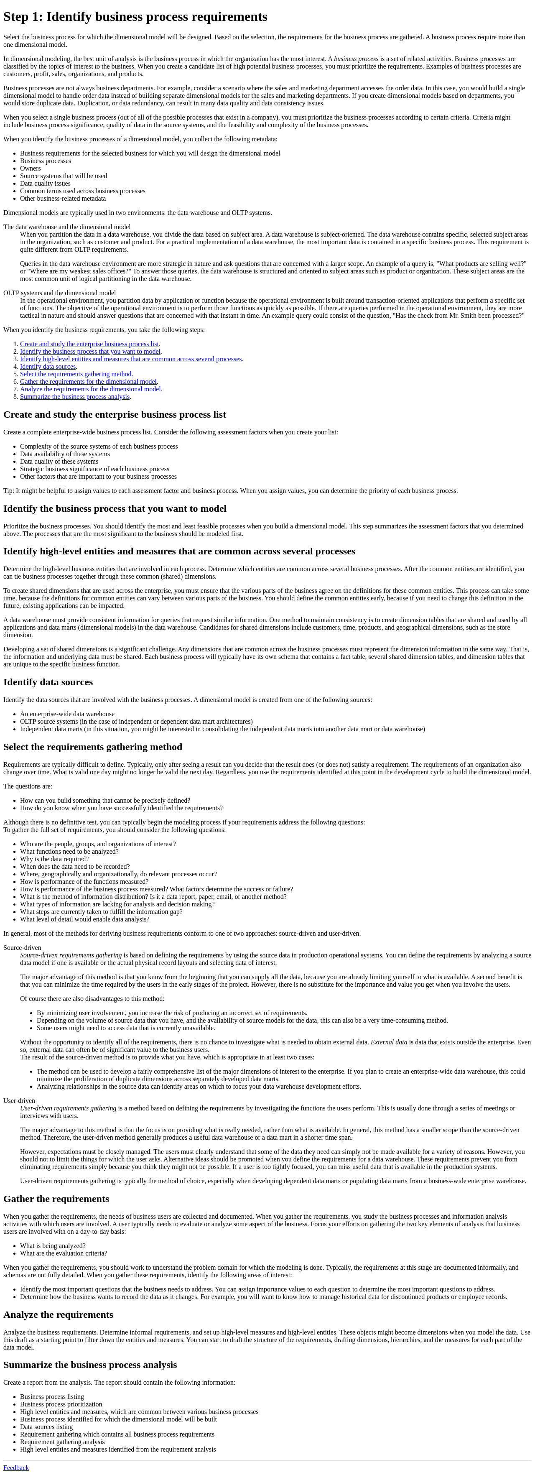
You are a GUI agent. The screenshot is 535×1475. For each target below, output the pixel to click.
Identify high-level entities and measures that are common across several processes (131, 358)
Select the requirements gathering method (76, 374)
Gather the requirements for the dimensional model (88, 381)
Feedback (16, 1467)
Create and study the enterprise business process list (89, 343)
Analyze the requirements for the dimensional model (90, 389)
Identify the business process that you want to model (90, 351)
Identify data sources (48, 366)
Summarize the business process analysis (75, 396)
